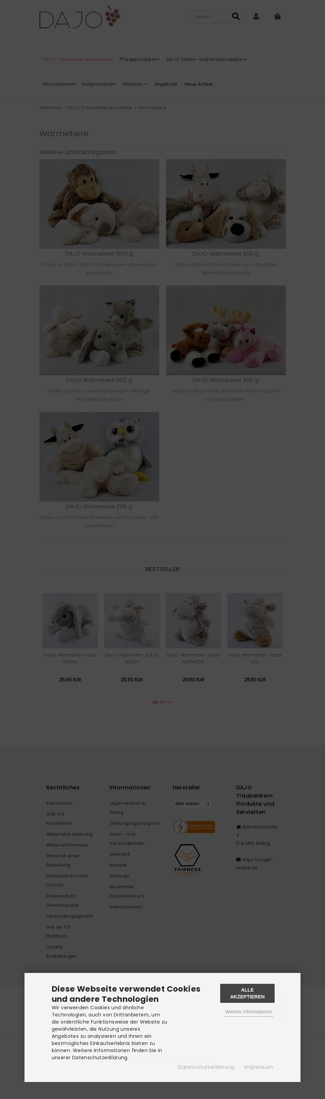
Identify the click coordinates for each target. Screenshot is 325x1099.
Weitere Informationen (248, 1011)
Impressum (259, 1067)
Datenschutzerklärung (206, 1067)
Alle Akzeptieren (247, 993)
